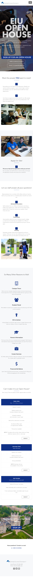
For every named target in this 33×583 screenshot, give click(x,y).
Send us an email (16, 548)
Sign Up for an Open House (17, 57)
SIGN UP (25, 438)
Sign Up (16, 528)
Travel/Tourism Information (16, 65)
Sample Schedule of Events (16, 61)
